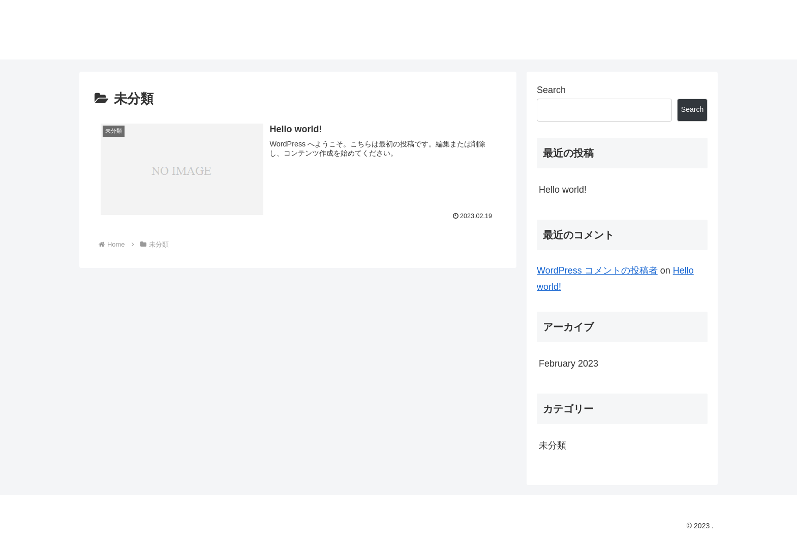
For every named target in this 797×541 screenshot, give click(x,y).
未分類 (552, 445)
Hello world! (563, 190)
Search (551, 90)
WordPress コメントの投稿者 (597, 270)
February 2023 (568, 363)
